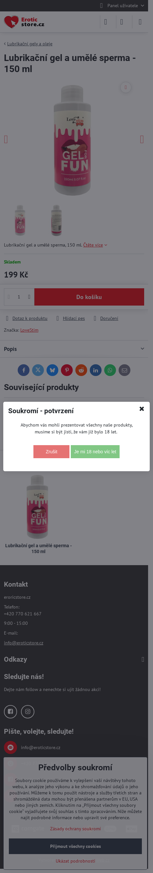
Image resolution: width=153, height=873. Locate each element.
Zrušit (51, 451)
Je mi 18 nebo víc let (95, 451)
